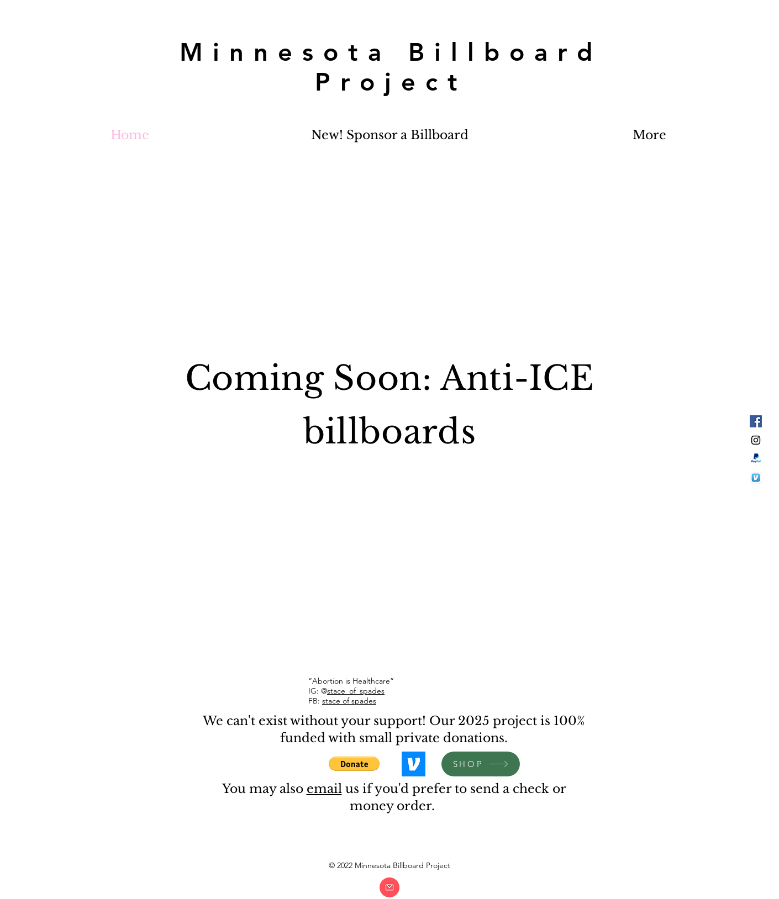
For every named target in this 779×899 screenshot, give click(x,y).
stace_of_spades (356, 691)
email (324, 788)
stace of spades (349, 701)
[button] (354, 764)
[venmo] (756, 478)
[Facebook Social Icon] (756, 421)
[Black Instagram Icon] (756, 440)
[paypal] (756, 459)
